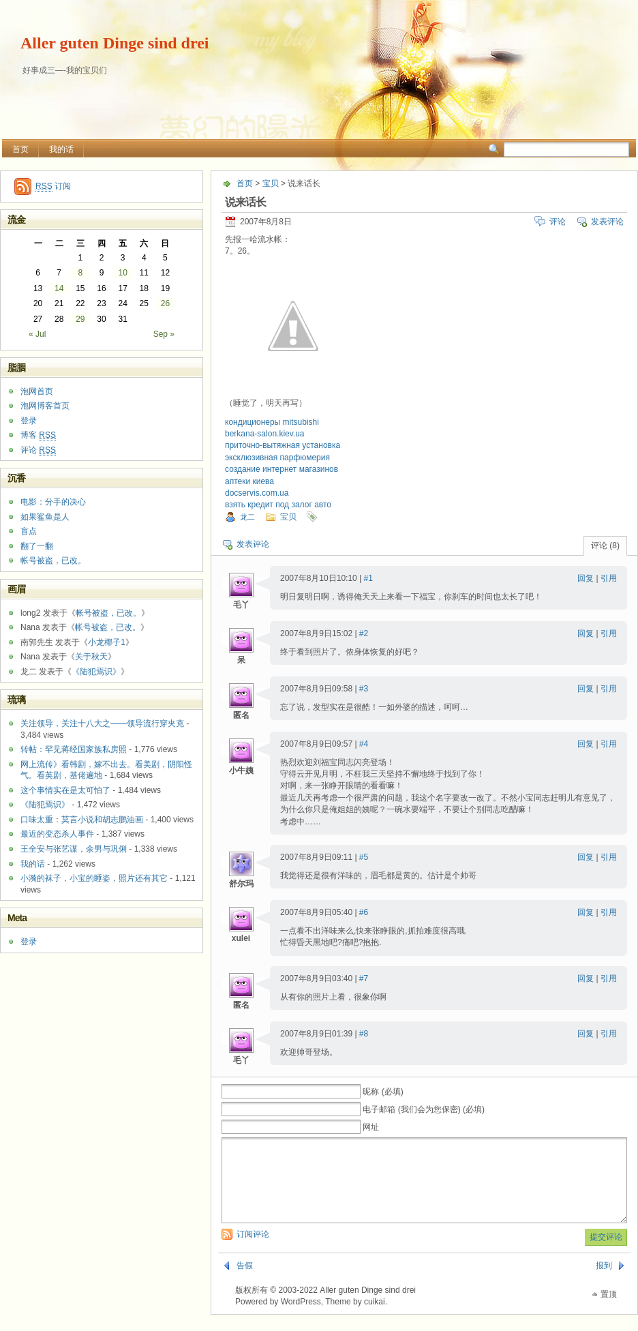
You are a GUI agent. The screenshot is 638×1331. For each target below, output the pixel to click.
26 (165, 303)
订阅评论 (253, 1250)
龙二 (247, 517)
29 (80, 319)
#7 (363, 978)
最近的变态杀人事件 (57, 834)
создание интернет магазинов (281, 469)
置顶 (609, 1310)
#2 (363, 633)
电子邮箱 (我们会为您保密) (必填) (424, 1109)
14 (59, 288)
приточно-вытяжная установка (282, 445)
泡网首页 (36, 391)
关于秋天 (91, 656)
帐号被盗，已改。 (53, 560)
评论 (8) (605, 545)
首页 (20, 149)
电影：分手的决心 (53, 502)
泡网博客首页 (45, 405)
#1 (368, 578)
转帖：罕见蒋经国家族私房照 (73, 749)
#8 (363, 1033)
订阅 (53, 186)
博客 (38, 435)
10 (122, 273)
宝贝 (270, 183)
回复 (585, 578)
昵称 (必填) (383, 1091)
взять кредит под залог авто (278, 504)
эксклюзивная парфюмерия (277, 457)
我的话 (61, 149)
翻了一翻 (36, 546)
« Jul (37, 334)
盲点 (28, 531)
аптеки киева (249, 481)
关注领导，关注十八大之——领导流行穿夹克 (102, 723)
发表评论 (607, 221)
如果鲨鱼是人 (45, 517)
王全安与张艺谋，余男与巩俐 (73, 849)
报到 (604, 1282)
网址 (371, 1127)
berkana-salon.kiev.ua (265, 433)
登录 (28, 420)
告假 (245, 1282)
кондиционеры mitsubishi (272, 422)
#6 (363, 912)
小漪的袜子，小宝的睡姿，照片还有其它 (94, 878)
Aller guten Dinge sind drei (114, 43)
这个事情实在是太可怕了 (65, 790)
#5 (363, 857)
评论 (557, 221)
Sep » (163, 334)
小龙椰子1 (106, 642)
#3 (363, 688)
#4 (363, 744)
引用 (609, 578)
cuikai (374, 1318)
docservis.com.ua (256, 493)
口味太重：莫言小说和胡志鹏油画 (81, 819)
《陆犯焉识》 (96, 671)
